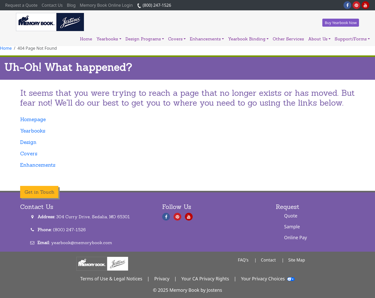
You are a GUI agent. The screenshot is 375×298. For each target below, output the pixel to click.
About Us (319, 38)
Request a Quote (22, 5)
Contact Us (52, 5)
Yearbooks (108, 38)
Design (28, 142)
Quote (291, 216)
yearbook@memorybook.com (81, 242)
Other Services (288, 38)
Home (86, 38)
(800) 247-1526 (154, 5)
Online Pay (295, 237)
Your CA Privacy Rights (205, 278)
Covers (177, 38)
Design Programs (145, 38)
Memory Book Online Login (106, 5)
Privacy (161, 278)
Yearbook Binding (248, 38)
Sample (292, 226)
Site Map (296, 260)
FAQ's (243, 260)
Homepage (33, 119)
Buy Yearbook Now (341, 22)
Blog (71, 5)
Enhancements (207, 38)
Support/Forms (352, 38)
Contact (268, 260)
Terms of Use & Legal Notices (111, 278)
